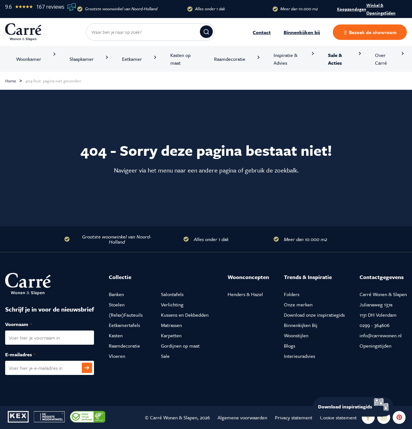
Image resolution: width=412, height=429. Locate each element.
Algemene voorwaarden (242, 417)
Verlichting (172, 304)
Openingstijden (375, 345)
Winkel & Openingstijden (381, 9)
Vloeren (117, 355)
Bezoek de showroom (370, 32)
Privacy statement (293, 417)
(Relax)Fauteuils (126, 314)
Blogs (289, 345)
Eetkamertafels (124, 325)
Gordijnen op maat (180, 345)
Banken (116, 294)
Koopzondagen (351, 9)
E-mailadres (27, 355)
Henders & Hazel (245, 294)
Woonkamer (28, 58)
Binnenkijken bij (302, 32)
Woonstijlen (296, 335)
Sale (165, 355)
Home (10, 81)
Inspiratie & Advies (285, 58)
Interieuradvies (299, 355)
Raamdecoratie (229, 58)
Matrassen (171, 325)
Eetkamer (132, 58)
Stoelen (117, 304)
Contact (262, 32)
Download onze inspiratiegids (314, 314)
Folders (291, 294)
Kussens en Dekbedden (185, 314)
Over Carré (381, 58)
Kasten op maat (180, 58)
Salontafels (172, 294)
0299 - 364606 (374, 325)
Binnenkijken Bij (300, 325)
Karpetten (171, 335)
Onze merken (298, 304)
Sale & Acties (335, 58)
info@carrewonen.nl (381, 335)
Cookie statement (338, 417)
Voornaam (25, 324)
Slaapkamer (82, 58)
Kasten (116, 335)
